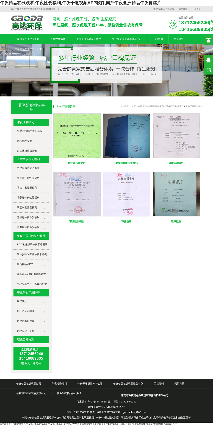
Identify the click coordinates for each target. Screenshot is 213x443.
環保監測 (126, 221)
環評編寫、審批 (25, 331)
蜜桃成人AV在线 (71, 424)
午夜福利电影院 (55, 424)
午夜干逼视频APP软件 (88, 39)
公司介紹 (196, 9)
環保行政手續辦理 (28, 292)
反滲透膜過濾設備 (27, 150)
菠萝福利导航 (170, 424)
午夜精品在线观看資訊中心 (29, 49)
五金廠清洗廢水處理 (28, 167)
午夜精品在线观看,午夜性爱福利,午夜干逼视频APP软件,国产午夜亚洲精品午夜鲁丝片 (80, 2)
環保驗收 (22, 301)
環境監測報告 (176, 163)
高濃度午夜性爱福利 (28, 227)
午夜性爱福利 (57, 39)
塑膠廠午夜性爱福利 (28, 217)
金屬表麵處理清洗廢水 (29, 130)
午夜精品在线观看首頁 (27, 39)
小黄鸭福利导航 (155, 424)
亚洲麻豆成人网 (126, 424)
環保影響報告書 (25, 321)
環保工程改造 (25, 339)
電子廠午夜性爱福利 (28, 197)
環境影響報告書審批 (126, 163)
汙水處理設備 (24, 140)
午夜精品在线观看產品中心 (127, 39)
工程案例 (158, 39)
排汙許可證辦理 (25, 311)
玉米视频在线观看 (109, 424)
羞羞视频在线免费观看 (90, 424)
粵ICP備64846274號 (98, 401)
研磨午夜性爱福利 (27, 207)
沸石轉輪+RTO (25, 264)
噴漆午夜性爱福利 (27, 187)
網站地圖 (183, 9)
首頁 (133, 106)
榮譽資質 (179, 39)
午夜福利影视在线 (17, 424)
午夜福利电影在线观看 (36, 424)
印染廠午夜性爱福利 (28, 177)
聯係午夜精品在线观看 (163, 9)
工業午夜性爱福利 (28, 159)
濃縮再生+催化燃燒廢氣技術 (32, 274)
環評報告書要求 (76, 163)
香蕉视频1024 (141, 424)
